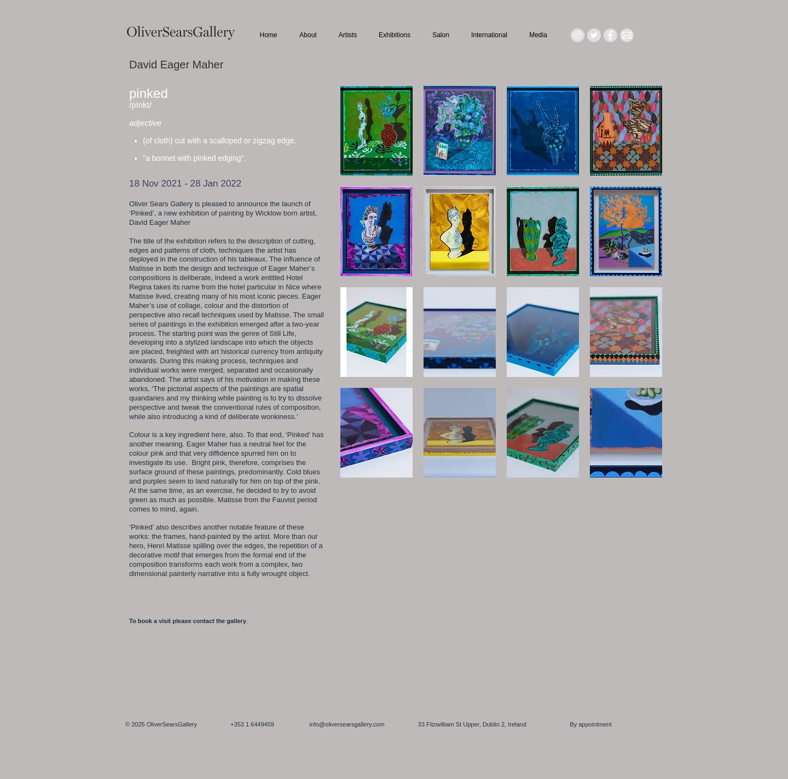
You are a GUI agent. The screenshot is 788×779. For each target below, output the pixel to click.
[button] (376, 131)
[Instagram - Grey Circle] (577, 35)
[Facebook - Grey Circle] (610, 35)
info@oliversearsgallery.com (347, 724)
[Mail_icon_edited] (627, 35)
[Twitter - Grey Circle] (594, 35)
